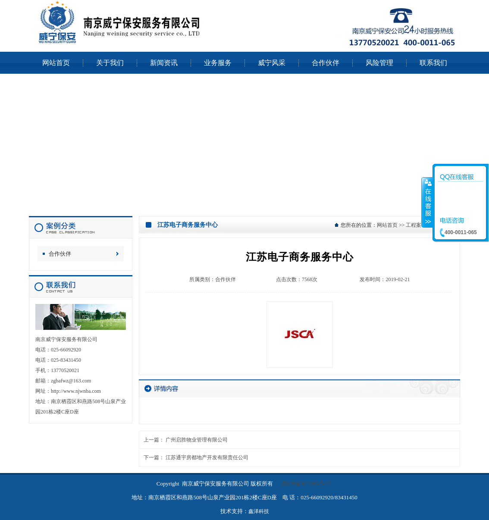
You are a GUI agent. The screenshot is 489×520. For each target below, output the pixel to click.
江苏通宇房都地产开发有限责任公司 (207, 457)
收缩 (427, 202)
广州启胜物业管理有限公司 (197, 440)
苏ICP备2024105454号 (306, 484)
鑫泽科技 (258, 511)
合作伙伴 (60, 254)
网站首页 (387, 225)
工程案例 (416, 225)
